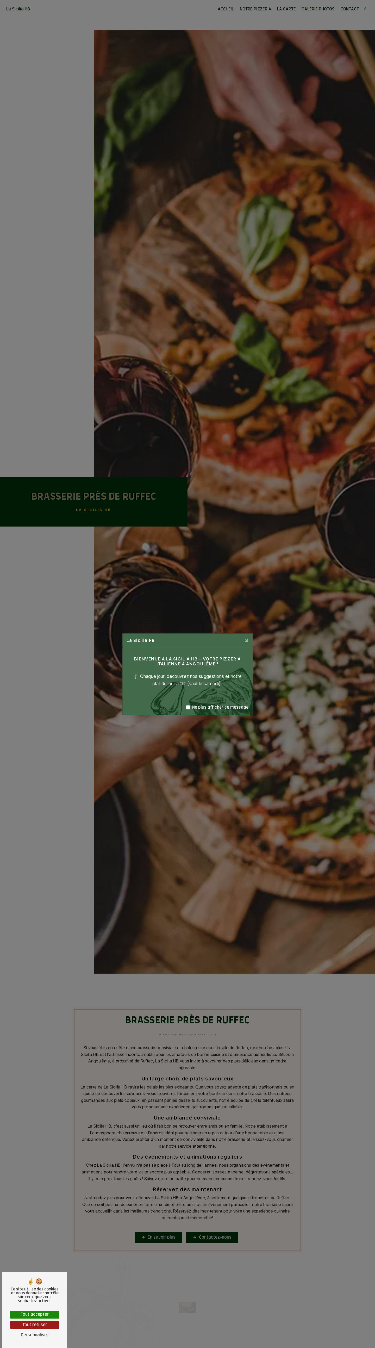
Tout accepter (35, 1314)
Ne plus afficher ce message (220, 707)
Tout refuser (34, 1325)
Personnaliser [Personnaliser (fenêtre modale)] (34, 1335)
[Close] (247, 640)
